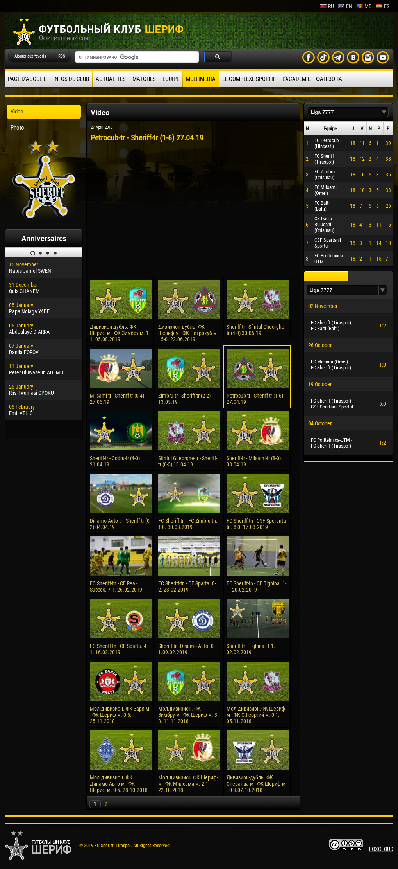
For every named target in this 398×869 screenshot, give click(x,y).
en (345, 6)
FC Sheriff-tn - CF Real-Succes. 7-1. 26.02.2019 (116, 586)
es (382, 6)
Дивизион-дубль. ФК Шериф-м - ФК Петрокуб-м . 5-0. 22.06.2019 (187, 333)
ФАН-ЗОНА (329, 79)
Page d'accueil (27, 79)
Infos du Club (71, 79)
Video (17, 111)
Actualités (111, 79)
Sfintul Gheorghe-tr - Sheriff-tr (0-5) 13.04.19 (187, 461)
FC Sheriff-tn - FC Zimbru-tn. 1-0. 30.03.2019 (188, 524)
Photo (17, 127)
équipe (170, 79)
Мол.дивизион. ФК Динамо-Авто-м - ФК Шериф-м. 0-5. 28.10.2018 (119, 783)
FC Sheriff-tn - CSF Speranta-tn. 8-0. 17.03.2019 (257, 524)
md (364, 6)
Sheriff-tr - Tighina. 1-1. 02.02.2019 (251, 649)
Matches (144, 79)
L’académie (296, 79)
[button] (384, 112)
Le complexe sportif (249, 79)
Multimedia (201, 79)
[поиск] (136, 57)
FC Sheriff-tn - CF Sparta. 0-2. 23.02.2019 (187, 586)
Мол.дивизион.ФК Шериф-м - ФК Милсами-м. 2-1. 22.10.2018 (188, 783)
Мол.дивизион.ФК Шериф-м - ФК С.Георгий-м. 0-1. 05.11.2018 (256, 714)
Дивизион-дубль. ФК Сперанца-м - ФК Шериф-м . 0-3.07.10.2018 (256, 783)
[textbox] (344, 112)
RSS (61, 56)
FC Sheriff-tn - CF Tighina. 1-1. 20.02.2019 (256, 586)
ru (327, 6)
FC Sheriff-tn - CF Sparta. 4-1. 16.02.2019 (119, 649)
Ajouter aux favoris (30, 56)
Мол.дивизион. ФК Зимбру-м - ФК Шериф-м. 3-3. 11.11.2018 (188, 714)
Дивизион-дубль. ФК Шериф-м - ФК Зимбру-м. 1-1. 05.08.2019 (120, 333)
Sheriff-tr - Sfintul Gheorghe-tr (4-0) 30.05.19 (256, 330)
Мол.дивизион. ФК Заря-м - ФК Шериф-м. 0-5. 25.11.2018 (119, 714)
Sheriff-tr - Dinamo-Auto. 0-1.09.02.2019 (186, 649)
